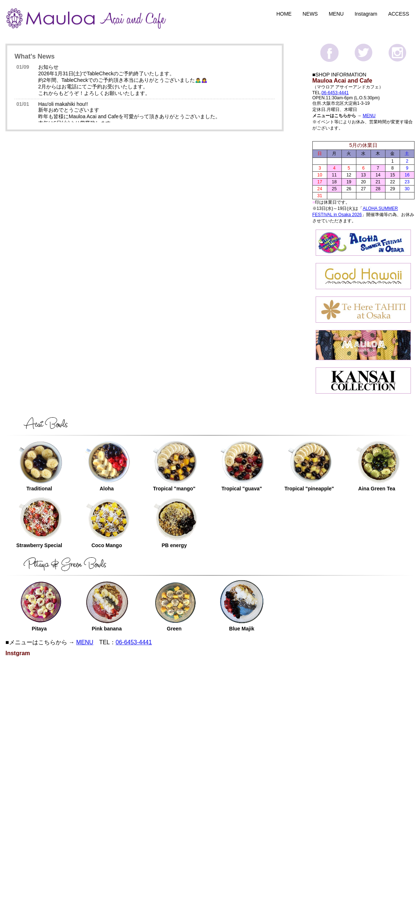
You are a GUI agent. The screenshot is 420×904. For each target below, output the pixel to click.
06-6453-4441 (335, 92)
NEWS (310, 14)
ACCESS (398, 14)
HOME (284, 14)
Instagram (366, 14)
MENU (336, 14)
